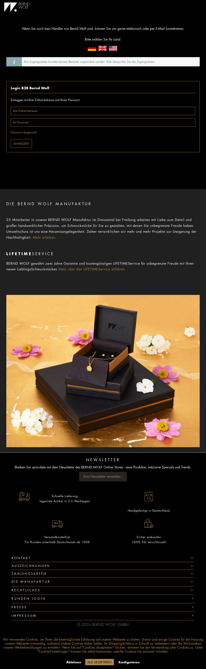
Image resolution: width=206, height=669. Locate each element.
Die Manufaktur (31, 581)
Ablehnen (73, 662)
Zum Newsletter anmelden (103, 476)
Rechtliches (26, 590)
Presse (19, 607)
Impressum (24, 615)
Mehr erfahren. (45, 237)
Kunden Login (29, 598)
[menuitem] (103, 582)
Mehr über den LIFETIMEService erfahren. (92, 269)
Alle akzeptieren (99, 662)
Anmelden (21, 143)
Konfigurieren (129, 662)
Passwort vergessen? (24, 132)
